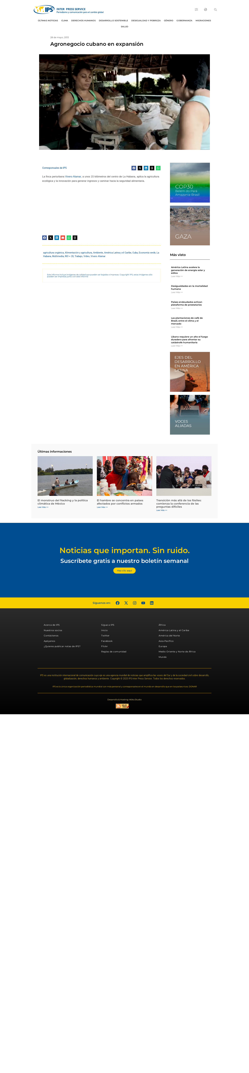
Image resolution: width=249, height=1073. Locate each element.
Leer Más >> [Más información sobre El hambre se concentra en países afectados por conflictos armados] (102, 507)
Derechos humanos (83, 20)
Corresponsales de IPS (54, 167)
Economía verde (147, 252)
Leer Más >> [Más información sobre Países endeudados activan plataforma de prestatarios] (177, 308)
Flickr (104, 646)
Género (168, 20)
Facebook (106, 641)
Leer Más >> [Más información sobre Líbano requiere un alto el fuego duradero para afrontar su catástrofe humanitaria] (177, 345)
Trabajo (78, 256)
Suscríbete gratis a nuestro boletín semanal (124, 560)
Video (87, 256)
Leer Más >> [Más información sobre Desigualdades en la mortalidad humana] (177, 292)
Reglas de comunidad (113, 651)
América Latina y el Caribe (117, 252)
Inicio (104, 630)
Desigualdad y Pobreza (146, 20)
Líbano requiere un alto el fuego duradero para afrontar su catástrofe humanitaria (189, 339)
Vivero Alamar (73, 176)
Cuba (135, 252)
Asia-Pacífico (166, 641)
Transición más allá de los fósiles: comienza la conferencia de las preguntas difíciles (178, 503)
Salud (124, 26)
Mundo (163, 657)
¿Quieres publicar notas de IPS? (62, 646)
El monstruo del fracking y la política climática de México (63, 502)
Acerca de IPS (52, 625)
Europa (163, 646)
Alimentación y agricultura (78, 252)
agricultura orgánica (53, 252)
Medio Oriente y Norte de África (177, 651)
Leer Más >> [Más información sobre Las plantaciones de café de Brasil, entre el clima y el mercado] (177, 327)
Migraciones (203, 20)
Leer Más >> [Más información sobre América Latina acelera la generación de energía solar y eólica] (177, 276)
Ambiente (98, 252)
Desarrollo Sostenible (113, 20)
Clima (64, 20)
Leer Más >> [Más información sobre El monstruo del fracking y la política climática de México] (43, 507)
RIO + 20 (69, 256)
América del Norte (169, 635)
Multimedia (58, 256)
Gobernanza (184, 20)
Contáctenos (51, 635)
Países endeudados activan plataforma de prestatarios (186, 303)
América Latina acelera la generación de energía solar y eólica (188, 270)
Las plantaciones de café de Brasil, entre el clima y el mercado (187, 321)
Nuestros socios (53, 630)
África (162, 625)
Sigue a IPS (107, 625)
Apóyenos (49, 641)
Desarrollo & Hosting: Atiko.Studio (124, 699)
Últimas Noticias (48, 20)
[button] (215, 9)
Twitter (105, 635)
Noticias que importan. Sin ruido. (124, 550)
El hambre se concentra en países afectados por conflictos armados (120, 502)
